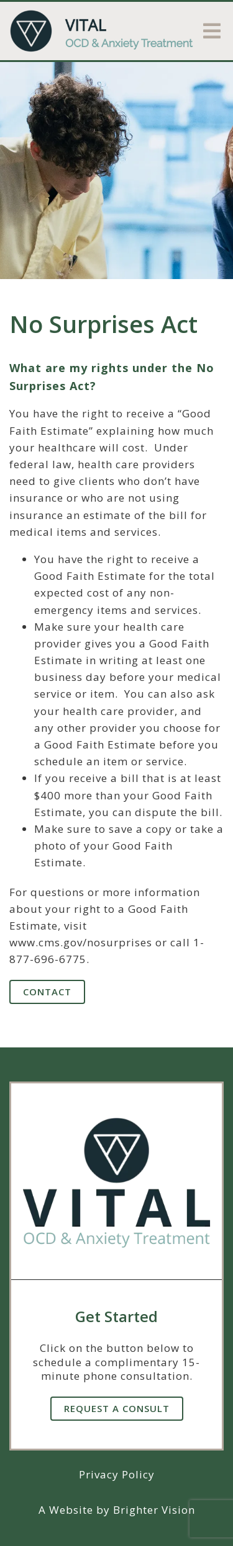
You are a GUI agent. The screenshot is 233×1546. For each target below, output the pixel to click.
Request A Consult (117, 1408)
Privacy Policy (117, 1474)
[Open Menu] (212, 31)
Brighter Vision (154, 1510)
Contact (47, 991)
